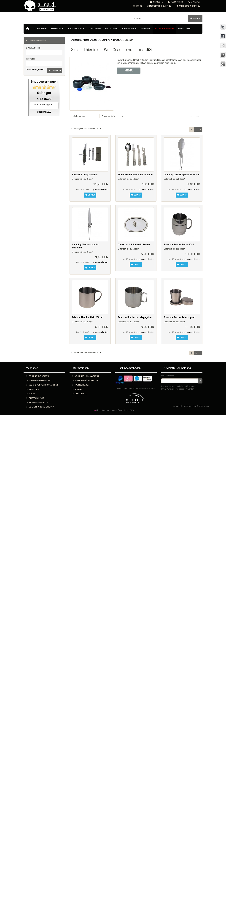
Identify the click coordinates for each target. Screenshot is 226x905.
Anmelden (55, 71)
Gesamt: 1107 (44, 112)
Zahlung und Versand (38, 376)
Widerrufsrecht (35, 398)
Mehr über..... (79, 394)
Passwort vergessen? (35, 69)
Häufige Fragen (80, 385)
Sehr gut (44, 93)
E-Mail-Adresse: (33, 48)
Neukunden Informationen (86, 376)
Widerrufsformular (37, 403)
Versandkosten (101, 189)
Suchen (195, 18)
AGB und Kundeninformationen (42, 385)
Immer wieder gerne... (44, 104)
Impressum (32, 389)
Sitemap (77, 389)
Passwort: (30, 59)
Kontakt (31, 394)
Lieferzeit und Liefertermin (40, 407)
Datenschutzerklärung (38, 381)
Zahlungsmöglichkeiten (85, 381)
